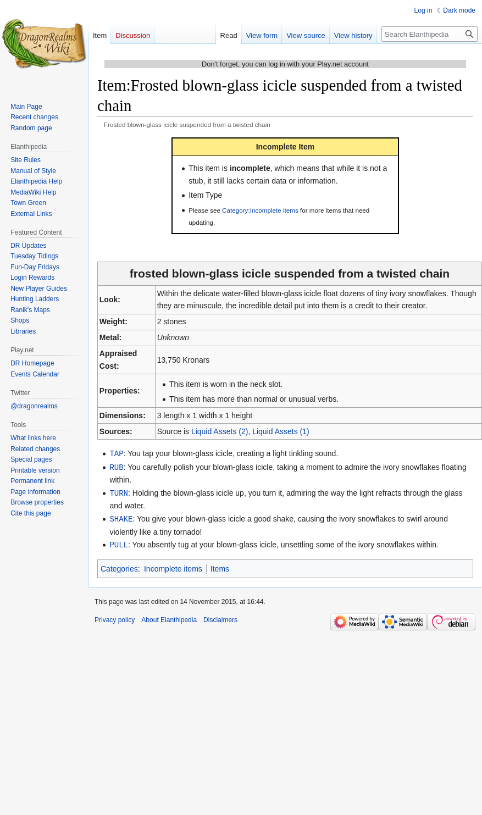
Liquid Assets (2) (219, 431)
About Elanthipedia (169, 617)
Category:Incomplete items (260, 210)
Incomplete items (173, 566)
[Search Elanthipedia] (429, 34)
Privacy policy (115, 617)
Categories (119, 566)
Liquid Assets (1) (280, 431)
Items (219, 566)
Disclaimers (220, 617)
